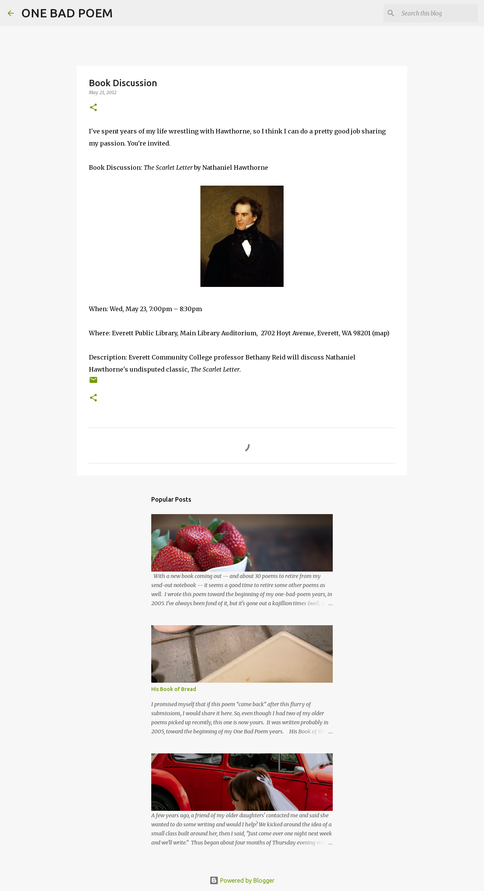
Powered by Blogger (242, 880)
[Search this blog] (438, 13)
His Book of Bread (173, 689)
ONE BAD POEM (67, 13)
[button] (93, 108)
